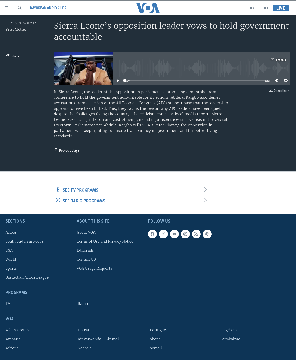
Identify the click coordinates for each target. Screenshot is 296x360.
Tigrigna (229, 330)
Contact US (86, 259)
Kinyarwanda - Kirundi (98, 339)
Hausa (83, 330)
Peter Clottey (16, 29)
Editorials (85, 250)
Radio (83, 304)
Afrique (12, 348)
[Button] (12, 56)
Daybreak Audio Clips (48, 8)
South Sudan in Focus (24, 241)
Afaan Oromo (17, 330)
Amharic (13, 339)
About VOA (86, 232)
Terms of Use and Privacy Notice (105, 241)
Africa (11, 232)
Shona (155, 339)
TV (8, 304)
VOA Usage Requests (94, 268)
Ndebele (85, 348)
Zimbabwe (231, 339)
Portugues (159, 330)
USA (9, 250)
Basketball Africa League (27, 277)
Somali (156, 348)
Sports (11, 268)
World (11, 259)
